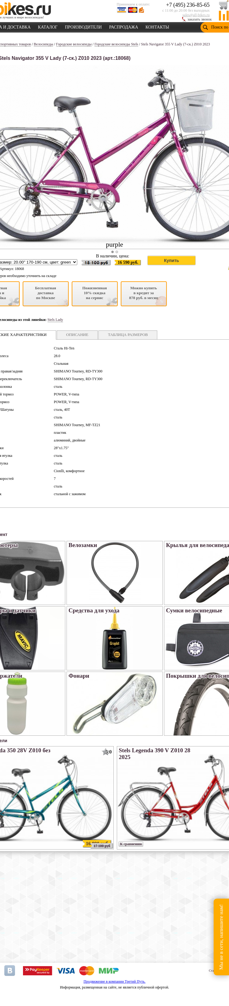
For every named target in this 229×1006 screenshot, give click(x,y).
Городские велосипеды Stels (116, 44)
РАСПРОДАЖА (123, 26)
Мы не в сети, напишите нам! (221, 936)
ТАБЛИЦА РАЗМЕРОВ (128, 334)
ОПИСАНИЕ (77, 334)
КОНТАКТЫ (157, 26)
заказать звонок (200, 19)
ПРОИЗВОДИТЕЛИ (83, 26)
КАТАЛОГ (48, 26)
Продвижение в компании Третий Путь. (114, 981)
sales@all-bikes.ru (196, 15)
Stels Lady (55, 320)
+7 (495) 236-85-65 (188, 5)
